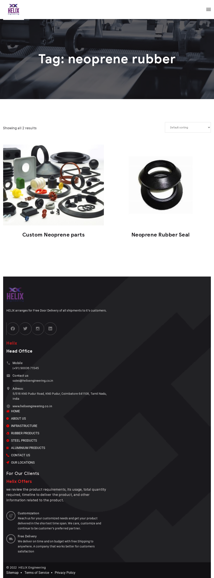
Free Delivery (27, 536)
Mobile (18, 363)
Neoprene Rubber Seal (160, 234)
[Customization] (10, 515)
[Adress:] (8, 389)
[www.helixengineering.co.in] (8, 406)
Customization (28, 513)
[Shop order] (188, 127)
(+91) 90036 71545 (26, 368)
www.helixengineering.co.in (32, 406)
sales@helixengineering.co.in (33, 381)
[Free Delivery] (10, 538)
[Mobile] (8, 363)
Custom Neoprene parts (53, 234)
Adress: (18, 389)
